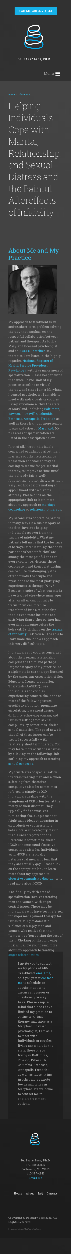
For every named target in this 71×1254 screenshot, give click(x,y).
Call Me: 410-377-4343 (35, 11)
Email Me (35, 1178)
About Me (24, 94)
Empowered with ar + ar (24, 1229)
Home (12, 94)
